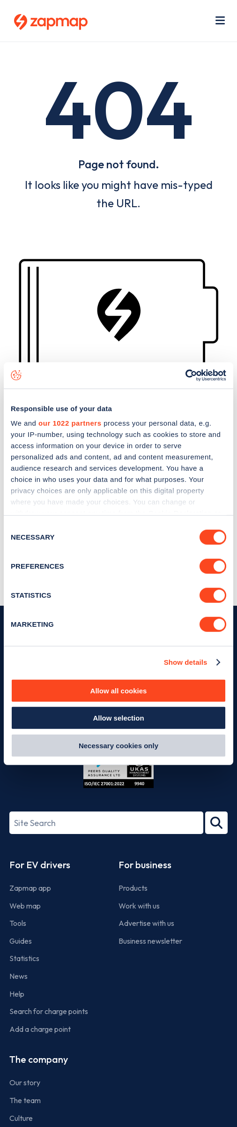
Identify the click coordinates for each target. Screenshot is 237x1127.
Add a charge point (40, 1029)
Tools (17, 923)
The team (25, 1100)
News (18, 976)
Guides (20, 941)
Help (16, 994)
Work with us (139, 905)
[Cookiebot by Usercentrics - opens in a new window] (185, 375)
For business (144, 865)
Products (133, 888)
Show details (185, 662)
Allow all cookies (118, 690)
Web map (25, 905)
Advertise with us (146, 923)
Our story (24, 1082)
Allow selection (118, 718)
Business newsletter (150, 941)
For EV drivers (39, 865)
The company (38, 1059)
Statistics (24, 958)
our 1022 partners (69, 423)
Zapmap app (30, 888)
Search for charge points (48, 1011)
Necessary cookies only (118, 745)
